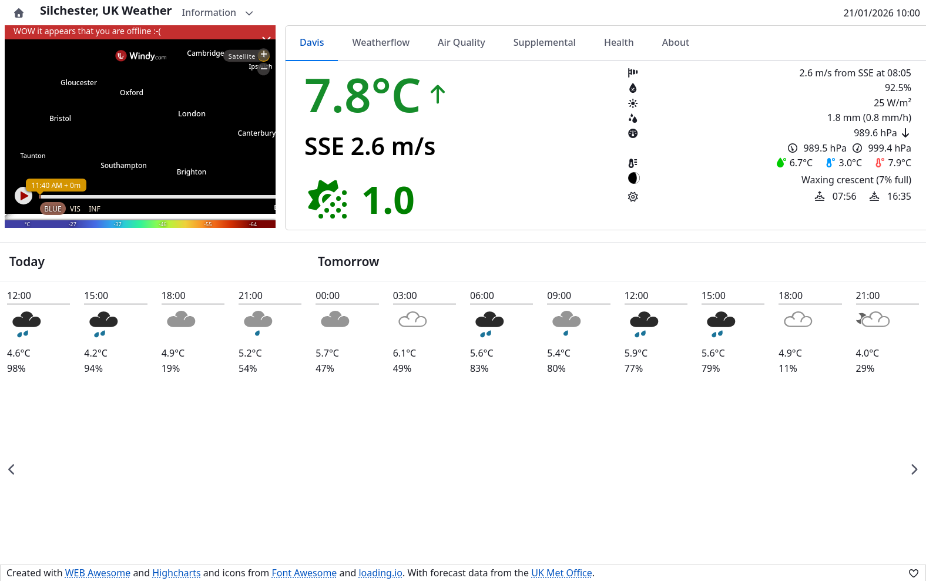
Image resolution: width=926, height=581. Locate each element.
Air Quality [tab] (461, 42)
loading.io (380, 572)
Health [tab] (619, 42)
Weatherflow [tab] (381, 42)
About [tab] (675, 42)
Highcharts (176, 572)
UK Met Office (561, 572)
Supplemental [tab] (545, 42)
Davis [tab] (312, 42)
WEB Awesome (98, 572)
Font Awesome (304, 572)
